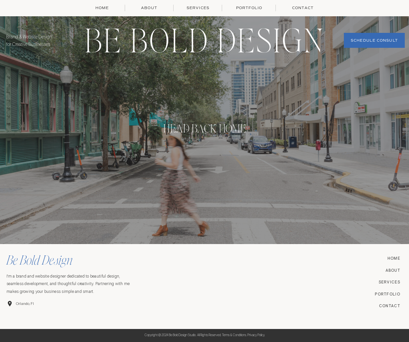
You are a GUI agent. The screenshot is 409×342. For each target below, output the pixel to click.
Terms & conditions (234, 335)
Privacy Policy (255, 335)
